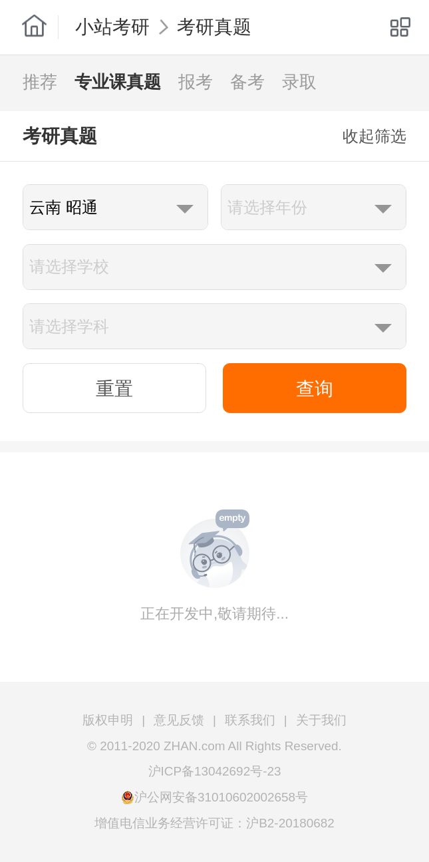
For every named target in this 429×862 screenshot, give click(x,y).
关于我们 (321, 720)
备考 (247, 81)
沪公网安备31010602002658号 (221, 797)
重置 (114, 388)
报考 (195, 81)
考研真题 (214, 27)
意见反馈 (179, 720)
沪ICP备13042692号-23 (214, 771)
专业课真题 (117, 81)
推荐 (40, 81)
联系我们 (250, 720)
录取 (299, 81)
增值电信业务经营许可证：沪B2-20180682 (214, 823)
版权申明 (107, 720)
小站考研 (112, 27)
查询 (314, 388)
